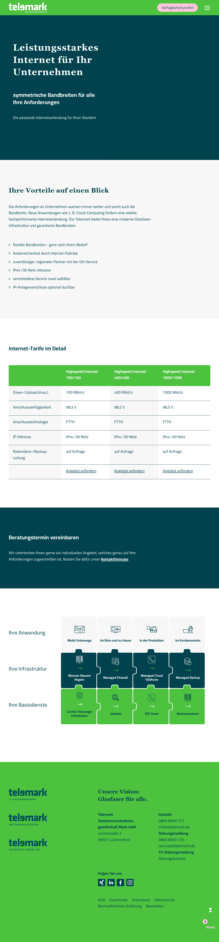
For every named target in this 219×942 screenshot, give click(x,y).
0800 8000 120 (171, 839)
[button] (101, 882)
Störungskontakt (172, 858)
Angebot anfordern (81, 470)
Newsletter (155, 906)
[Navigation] (207, 8)
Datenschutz (165, 899)
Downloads (118, 899)
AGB (101, 899)
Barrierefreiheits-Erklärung (120, 906)
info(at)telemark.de (174, 826)
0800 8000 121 (171, 820)
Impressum (141, 899)
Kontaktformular (114, 559)
